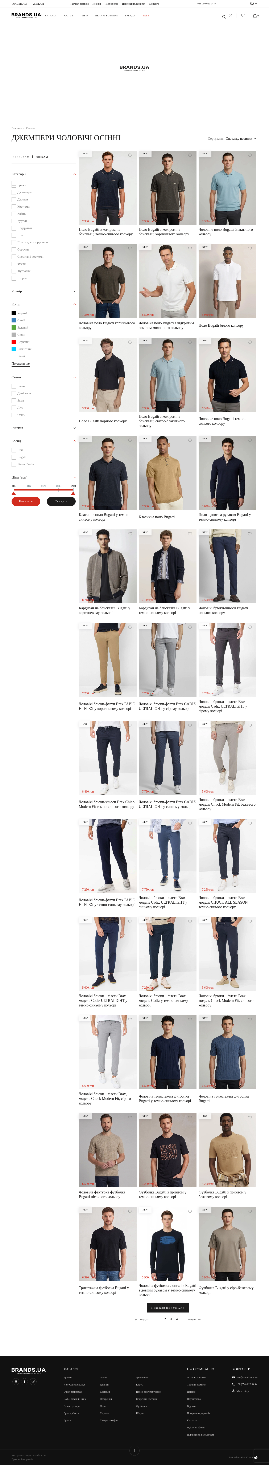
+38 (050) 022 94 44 (246, 1383)
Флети (21, 264)
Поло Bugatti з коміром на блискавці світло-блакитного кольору (162, 421)
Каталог (51, 15)
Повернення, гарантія (133, 3)
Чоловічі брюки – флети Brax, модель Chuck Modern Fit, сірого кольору (105, 1098)
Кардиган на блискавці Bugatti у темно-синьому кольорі (164, 610)
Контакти (154, 3)
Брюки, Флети (71, 1412)
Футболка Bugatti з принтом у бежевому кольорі (222, 1194)
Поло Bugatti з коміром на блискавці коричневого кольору (164, 231)
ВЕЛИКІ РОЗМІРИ (106, 15)
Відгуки (191, 1405)
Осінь (21, 417)
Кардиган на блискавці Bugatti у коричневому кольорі (104, 610)
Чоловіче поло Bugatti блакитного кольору (226, 231)
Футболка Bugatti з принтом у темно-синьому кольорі (162, 1194)
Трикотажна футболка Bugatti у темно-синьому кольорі (104, 1290)
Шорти (22, 278)
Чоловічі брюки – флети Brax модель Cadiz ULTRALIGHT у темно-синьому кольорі (103, 1000)
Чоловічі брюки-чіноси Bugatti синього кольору (223, 610)
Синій (19, 322)
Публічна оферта (196, 1427)
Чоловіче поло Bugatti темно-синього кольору (222, 421)
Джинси (23, 200)
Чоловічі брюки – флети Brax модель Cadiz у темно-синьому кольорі (163, 1000)
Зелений (20, 329)
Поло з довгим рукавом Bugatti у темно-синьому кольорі (225, 517)
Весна (21, 388)
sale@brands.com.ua (246, 1376)
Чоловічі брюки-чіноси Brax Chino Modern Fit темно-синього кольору (106, 804)
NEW (85, 15)
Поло (21, 235)
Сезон (17, 379)
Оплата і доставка (196, 1377)
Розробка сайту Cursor (243, 1457)
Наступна (195, 1319)
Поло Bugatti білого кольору (221, 325)
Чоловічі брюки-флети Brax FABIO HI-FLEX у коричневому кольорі (107, 706)
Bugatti (22, 460)
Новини (96, 3)
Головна (17, 128)
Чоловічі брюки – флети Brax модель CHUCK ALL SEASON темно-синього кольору (223, 902)
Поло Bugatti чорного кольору (103, 421)
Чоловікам (20, 157)
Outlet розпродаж (73, 1391)
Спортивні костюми (31, 257)
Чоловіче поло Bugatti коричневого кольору (107, 325)
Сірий (19, 336)
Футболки (24, 271)
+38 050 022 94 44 (206, 3)
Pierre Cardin (26, 467)
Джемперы (25, 193)
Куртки (22, 221)
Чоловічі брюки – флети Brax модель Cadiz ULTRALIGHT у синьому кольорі (163, 902)
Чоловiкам (19, 3)
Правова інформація (22, 1458)
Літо (20, 410)
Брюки (22, 185)
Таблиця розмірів (79, 3)
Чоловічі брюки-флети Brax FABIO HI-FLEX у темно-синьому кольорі (107, 902)
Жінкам (42, 157)
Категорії (20, 174)
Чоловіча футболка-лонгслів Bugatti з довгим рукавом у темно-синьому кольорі (167, 1290)
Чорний (20, 315)
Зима (21, 402)
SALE (145, 15)
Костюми (24, 207)
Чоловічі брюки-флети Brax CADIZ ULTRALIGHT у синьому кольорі (167, 804)
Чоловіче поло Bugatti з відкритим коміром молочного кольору (166, 325)
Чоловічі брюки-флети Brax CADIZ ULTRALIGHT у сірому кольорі (167, 706)
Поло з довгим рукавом (34, 243)
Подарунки (25, 228)
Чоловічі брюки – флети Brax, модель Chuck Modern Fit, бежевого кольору (227, 804)
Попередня (141, 1319)
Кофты (22, 214)
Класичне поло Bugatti (157, 517)
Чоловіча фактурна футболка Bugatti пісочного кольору (102, 1194)
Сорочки (23, 250)
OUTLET (69, 15)
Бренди (130, 15)
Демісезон (24, 395)
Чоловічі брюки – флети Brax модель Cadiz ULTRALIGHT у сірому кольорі (223, 706)
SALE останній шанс (75, 1398)
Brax (20, 453)
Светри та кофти (109, 1420)
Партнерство (111, 3)
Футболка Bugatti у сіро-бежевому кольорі (226, 1290)
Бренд (17, 444)
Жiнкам (38, 3)
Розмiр (17, 292)
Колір (17, 305)
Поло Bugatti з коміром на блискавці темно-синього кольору (106, 231)
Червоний (22, 343)
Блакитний (22, 351)
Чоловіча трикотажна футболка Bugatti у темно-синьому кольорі (165, 1098)
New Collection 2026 (75, 1384)
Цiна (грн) (21, 481)
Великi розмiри (72, 1405)
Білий (19, 358)
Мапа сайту (242, 1390)
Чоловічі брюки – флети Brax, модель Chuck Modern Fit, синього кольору (226, 1000)
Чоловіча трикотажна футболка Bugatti (224, 1098)
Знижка (18, 430)
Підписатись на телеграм (200, 1434)
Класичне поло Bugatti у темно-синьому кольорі (104, 517)
